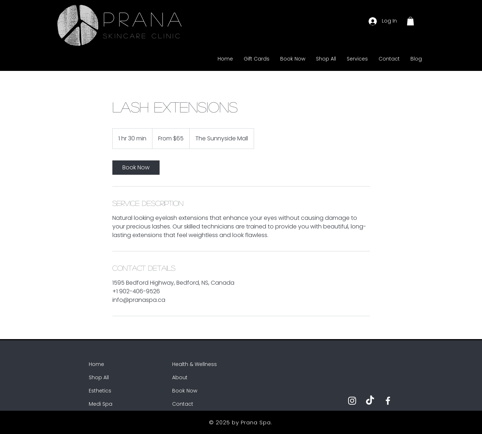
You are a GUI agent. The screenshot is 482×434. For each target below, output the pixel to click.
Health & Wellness (194, 364)
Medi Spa (100, 404)
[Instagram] (352, 400)
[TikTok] (370, 400)
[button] (410, 21)
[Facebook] (388, 400)
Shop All (99, 377)
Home (96, 364)
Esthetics (100, 390)
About (180, 377)
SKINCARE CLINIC (142, 36)
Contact (182, 404)
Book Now (184, 390)
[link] (136, 167)
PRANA (144, 18)
